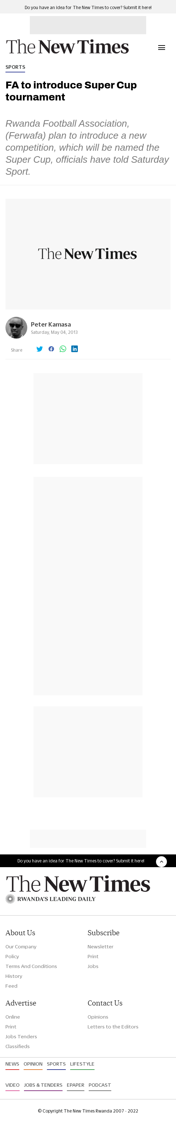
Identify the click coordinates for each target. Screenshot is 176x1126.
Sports (15, 67)
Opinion (33, 1064)
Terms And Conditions (31, 966)
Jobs (93, 966)
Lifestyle (82, 1064)
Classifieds (17, 1046)
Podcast (100, 1085)
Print (93, 956)
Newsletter (100, 946)
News (12, 1064)
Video (12, 1085)
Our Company (20, 946)
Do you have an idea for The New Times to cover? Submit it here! (88, 7)
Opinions (98, 1017)
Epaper (75, 1085)
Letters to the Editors (113, 1027)
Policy (12, 956)
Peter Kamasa (51, 324)
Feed (11, 986)
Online (12, 1017)
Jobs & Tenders (43, 1085)
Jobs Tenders (21, 1036)
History (13, 976)
